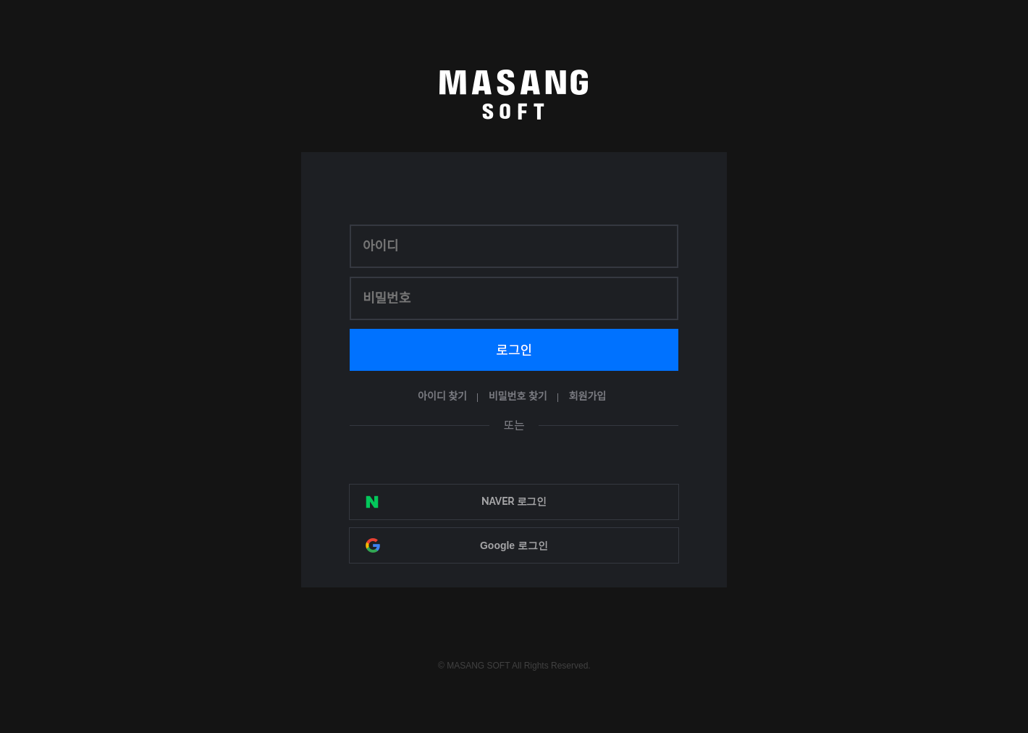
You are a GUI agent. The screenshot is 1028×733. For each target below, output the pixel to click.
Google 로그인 (514, 545)
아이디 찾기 (442, 396)
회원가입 (588, 396)
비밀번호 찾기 (518, 396)
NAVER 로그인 (514, 501)
